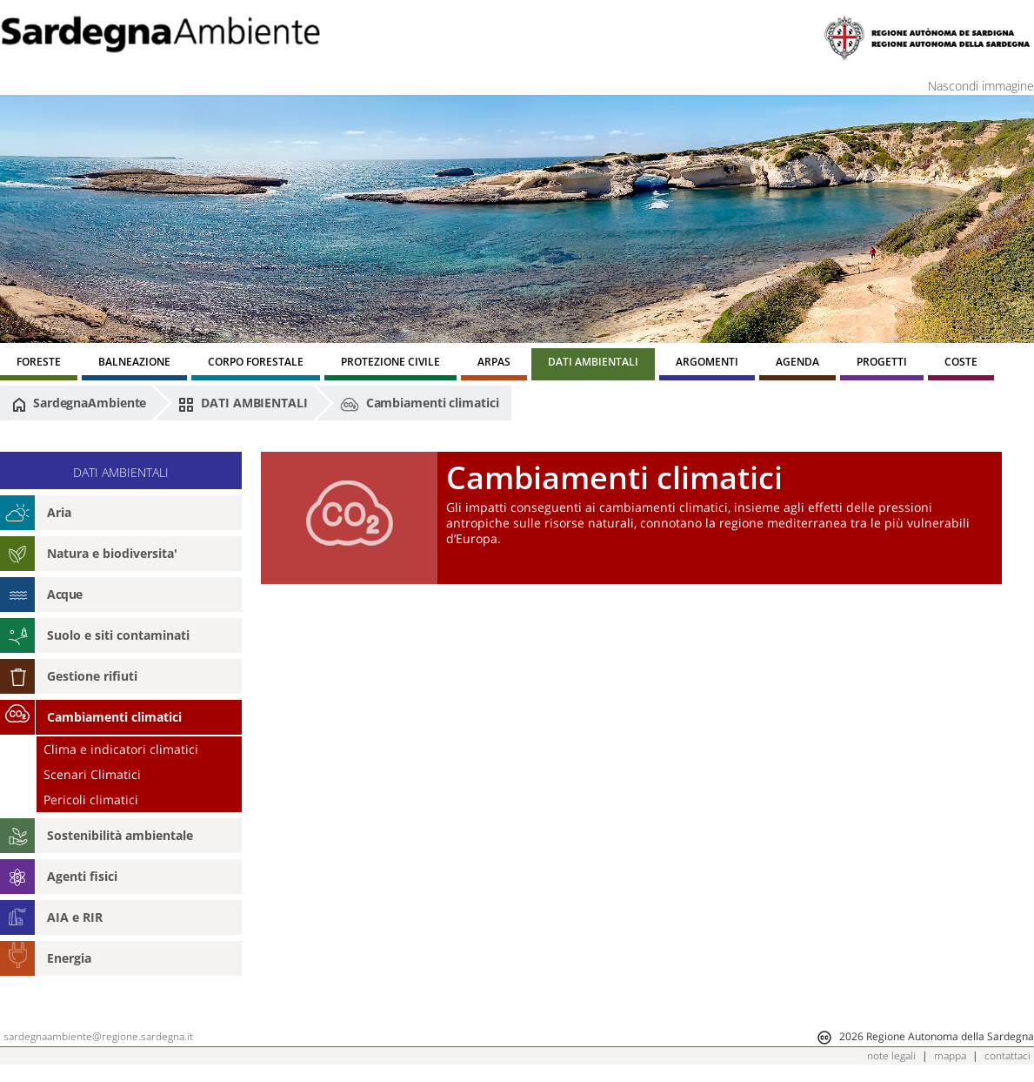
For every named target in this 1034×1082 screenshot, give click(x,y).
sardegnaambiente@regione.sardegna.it (98, 1036)
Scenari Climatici (92, 774)
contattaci (1007, 1055)
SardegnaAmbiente (79, 403)
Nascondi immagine (981, 85)
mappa (950, 1055)
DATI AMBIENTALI (242, 403)
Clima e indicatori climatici (120, 749)
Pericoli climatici (90, 799)
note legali (891, 1055)
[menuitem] (38, 364)
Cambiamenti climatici (419, 403)
